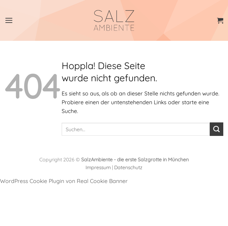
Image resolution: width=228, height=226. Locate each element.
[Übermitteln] (216, 129)
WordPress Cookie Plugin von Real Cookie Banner (64, 180)
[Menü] (9, 20)
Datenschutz (128, 167)
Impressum (98, 167)
